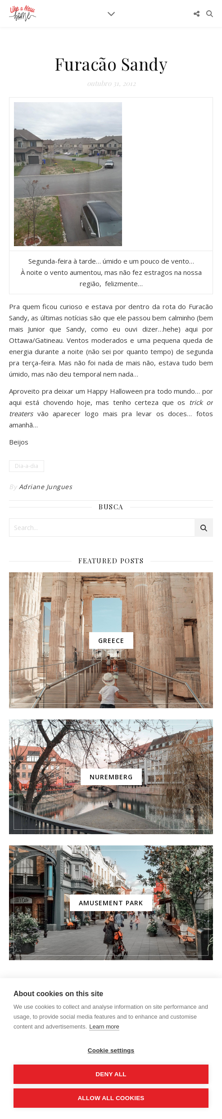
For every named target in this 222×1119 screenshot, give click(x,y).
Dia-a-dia (26, 466)
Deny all (110, 1074)
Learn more (104, 1026)
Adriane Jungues (45, 486)
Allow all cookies (110, 1098)
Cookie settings (111, 1050)
